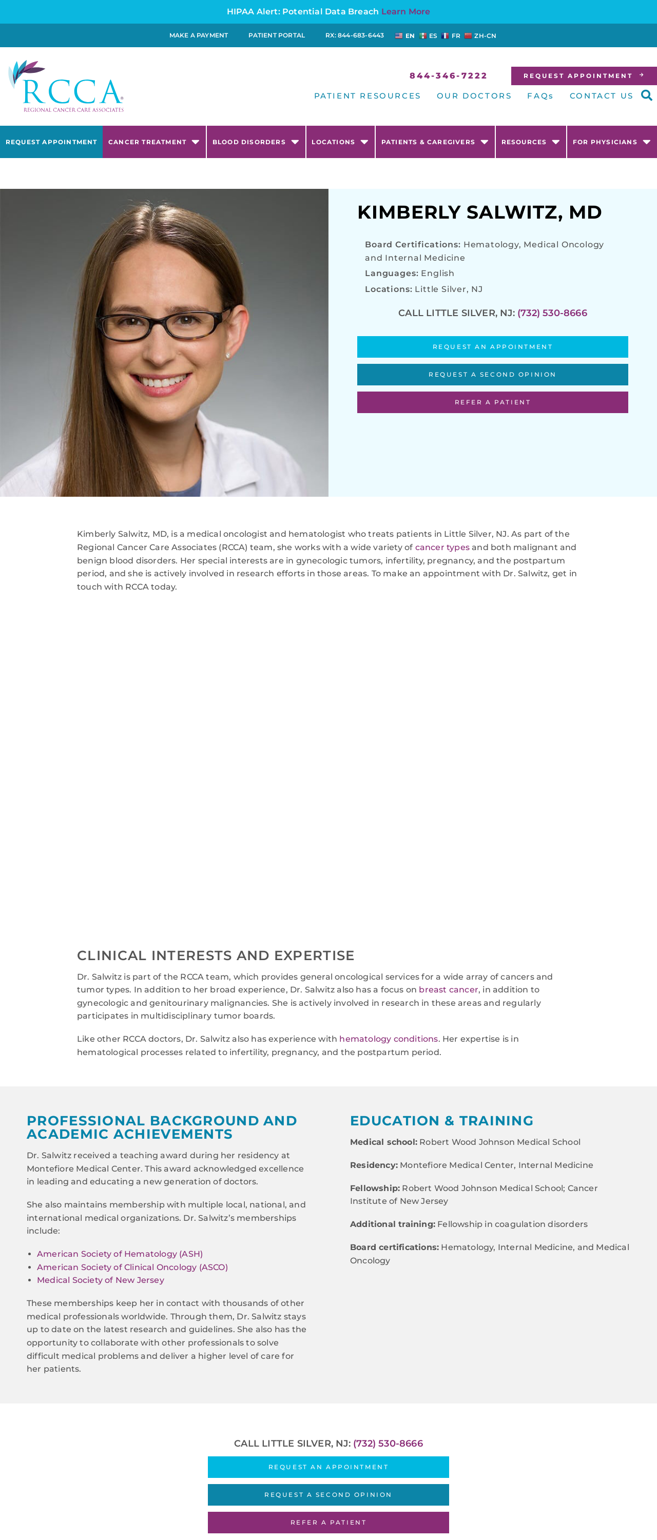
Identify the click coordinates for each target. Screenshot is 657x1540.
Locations (340, 141)
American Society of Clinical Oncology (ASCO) (132, 1267)
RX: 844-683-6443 (354, 35)
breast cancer (448, 990)
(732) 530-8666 (552, 313)
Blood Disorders (256, 141)
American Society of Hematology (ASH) (120, 1254)
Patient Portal (276, 35)
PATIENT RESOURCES (367, 96)
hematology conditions (388, 1039)
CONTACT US (602, 96)
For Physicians (612, 141)
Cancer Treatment (154, 141)
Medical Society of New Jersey (100, 1280)
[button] (646, 95)
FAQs (540, 96)
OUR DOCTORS (474, 96)
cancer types (442, 547)
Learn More (406, 11)
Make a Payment (198, 35)
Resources (531, 141)
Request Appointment (52, 142)
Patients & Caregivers (435, 141)
